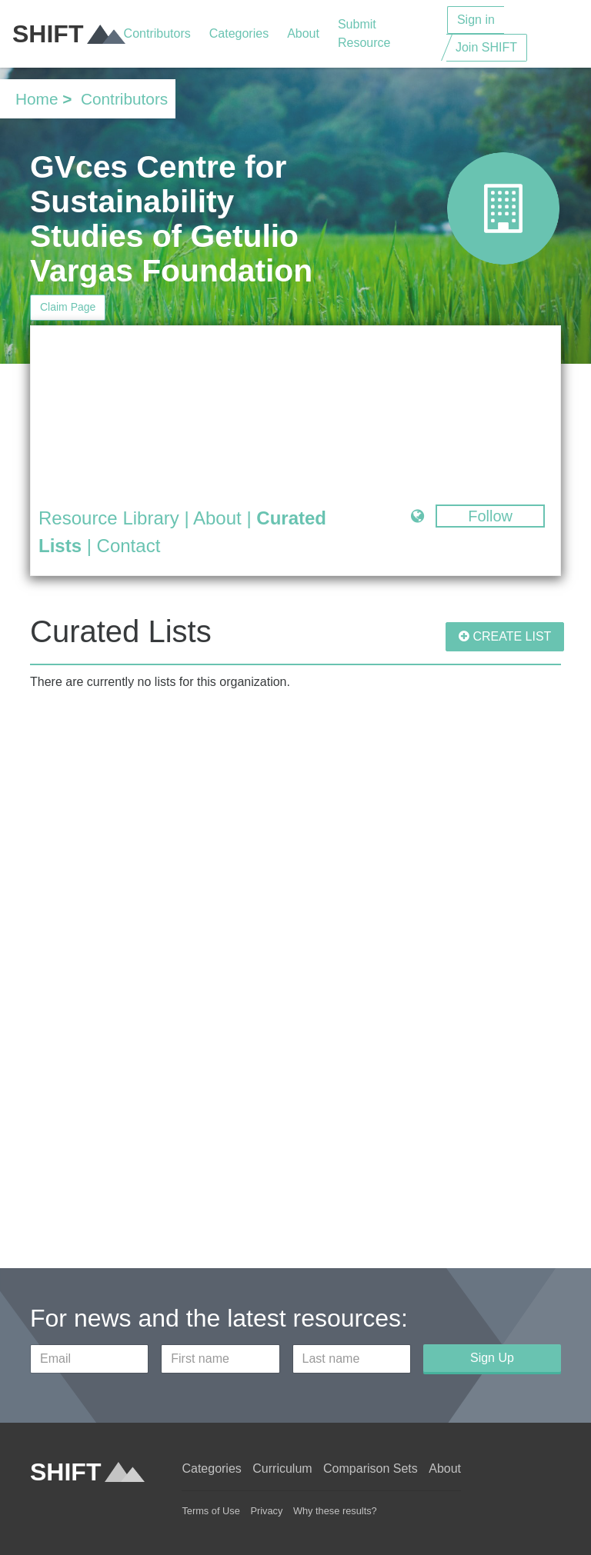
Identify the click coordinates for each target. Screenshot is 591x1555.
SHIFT (68, 34)
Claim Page (67, 307)
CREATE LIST (505, 636)
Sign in (476, 19)
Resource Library (108, 518)
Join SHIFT (486, 47)
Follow (490, 516)
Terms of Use (210, 1511)
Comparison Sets (370, 1468)
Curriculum (282, 1468)
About (303, 33)
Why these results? (335, 1511)
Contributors (157, 33)
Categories (239, 33)
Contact (129, 545)
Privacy (266, 1511)
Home (36, 99)
